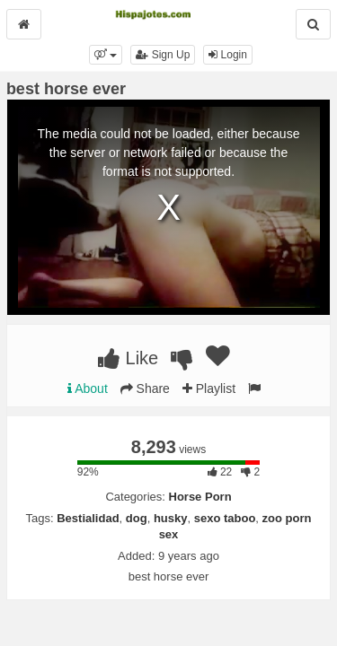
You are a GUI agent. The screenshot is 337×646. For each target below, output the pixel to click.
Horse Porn (200, 496)
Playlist (208, 388)
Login (227, 54)
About (87, 388)
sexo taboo (225, 518)
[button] (105, 55)
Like (128, 358)
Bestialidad (88, 518)
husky (171, 518)
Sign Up (163, 54)
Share (145, 388)
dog (136, 518)
